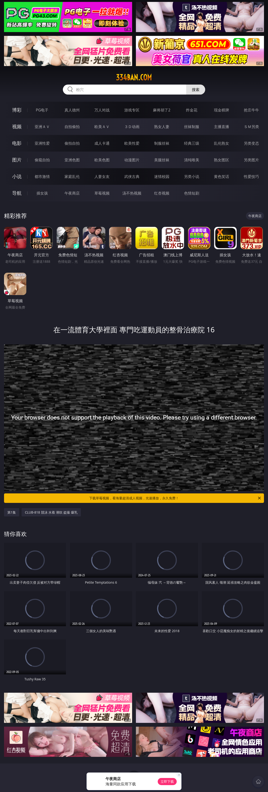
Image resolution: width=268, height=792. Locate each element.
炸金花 (191, 110)
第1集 (11, 512)
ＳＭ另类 (251, 126)
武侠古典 (131, 176)
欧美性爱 (131, 143)
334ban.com (134, 77)
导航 (17, 193)
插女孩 (42, 193)
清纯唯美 (191, 159)
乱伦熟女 (221, 143)
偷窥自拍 (42, 159)
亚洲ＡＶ (42, 126)
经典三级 (191, 143)
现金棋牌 (221, 110)
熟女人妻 (161, 126)
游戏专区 (131, 110)
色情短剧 (191, 193)
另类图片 (251, 159)
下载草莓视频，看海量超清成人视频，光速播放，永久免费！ (175, 498)
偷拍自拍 (72, 143)
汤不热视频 (131, 193)
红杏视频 (161, 193)
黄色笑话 (221, 176)
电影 (17, 143)
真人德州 (72, 110)
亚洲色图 (72, 159)
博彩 (17, 110)
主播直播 (221, 126)
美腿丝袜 (161, 159)
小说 (17, 176)
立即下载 (167, 781)
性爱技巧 (251, 176)
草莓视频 (102, 193)
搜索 (195, 89)
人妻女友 (102, 176)
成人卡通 (102, 143)
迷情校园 (161, 176)
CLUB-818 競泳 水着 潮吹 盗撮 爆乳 (51, 512)
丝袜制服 (191, 126)
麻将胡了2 (161, 110)
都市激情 (42, 176)
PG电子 (42, 110)
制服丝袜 (161, 143)
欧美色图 (102, 159)
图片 (17, 160)
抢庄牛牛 (251, 110)
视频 (17, 126)
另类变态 (251, 143)
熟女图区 (221, 159)
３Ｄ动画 (131, 126)
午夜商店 (72, 193)
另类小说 (191, 176)
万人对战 (102, 110)
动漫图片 (131, 159)
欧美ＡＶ (102, 126)
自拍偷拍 (72, 126)
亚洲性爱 (42, 143)
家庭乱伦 (72, 176)
